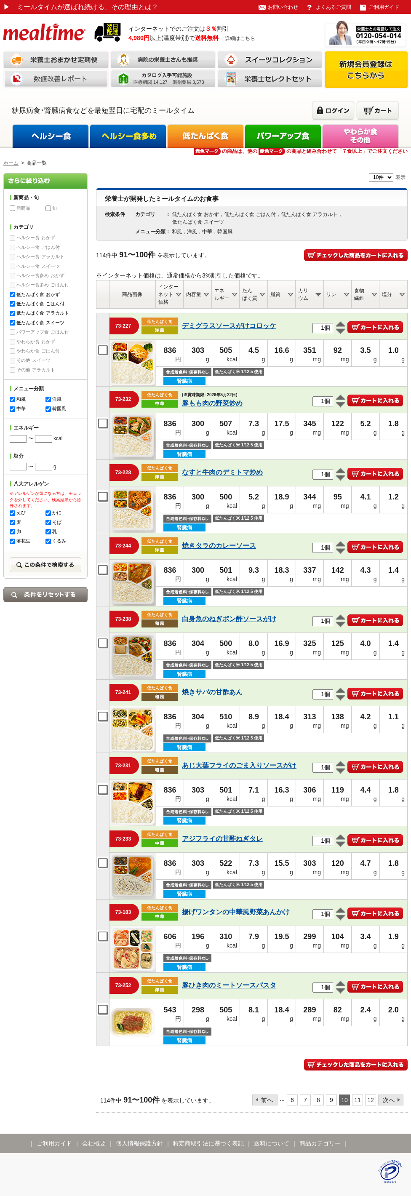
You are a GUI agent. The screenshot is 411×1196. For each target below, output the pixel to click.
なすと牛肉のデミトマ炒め (222, 472)
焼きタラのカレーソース (219, 545)
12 (370, 1100)
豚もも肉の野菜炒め (212, 403)
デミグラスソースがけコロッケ (229, 325)
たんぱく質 (249, 294)
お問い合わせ (283, 7)
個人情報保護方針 (139, 1143)
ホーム (11, 163)
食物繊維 (359, 294)
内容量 (193, 294)
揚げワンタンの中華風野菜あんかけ (236, 912)
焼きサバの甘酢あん (212, 692)
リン (331, 294)
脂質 (275, 294)
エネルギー (222, 294)
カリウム (303, 294)
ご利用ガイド (384, 7)
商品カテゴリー (320, 1143)
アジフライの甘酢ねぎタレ (222, 838)
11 (357, 1100)
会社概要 (94, 1143)
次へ (389, 1100)
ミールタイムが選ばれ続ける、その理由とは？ (80, 7)
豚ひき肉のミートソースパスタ (229, 985)
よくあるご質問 (333, 7)
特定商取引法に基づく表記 (208, 1143)
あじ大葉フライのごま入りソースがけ (239, 765)
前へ (267, 1100)
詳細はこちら (240, 38)
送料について (271, 1143)
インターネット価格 (168, 294)
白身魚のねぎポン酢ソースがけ (229, 618)
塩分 (387, 294)
